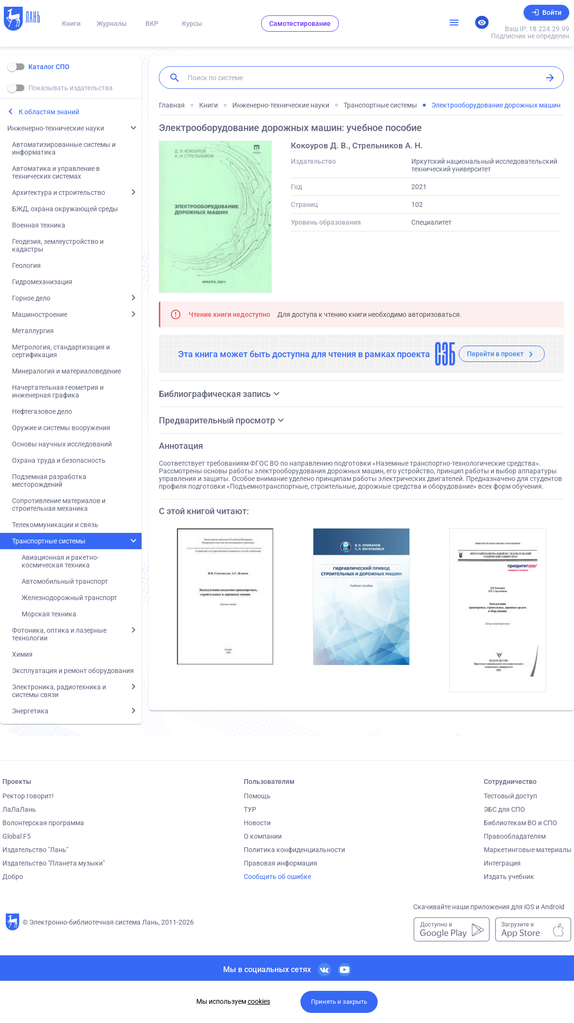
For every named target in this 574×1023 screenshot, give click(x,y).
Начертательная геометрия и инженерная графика (58, 391)
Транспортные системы (48, 541)
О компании (263, 836)
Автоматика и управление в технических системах (56, 172)
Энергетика (30, 711)
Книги (71, 23)
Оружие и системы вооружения (61, 428)
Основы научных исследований (62, 444)
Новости (257, 823)
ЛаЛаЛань (19, 809)
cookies (259, 1001)
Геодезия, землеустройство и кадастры (58, 245)
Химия (22, 654)
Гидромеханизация (42, 282)
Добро (12, 876)
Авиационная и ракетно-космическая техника (60, 561)
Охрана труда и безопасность (59, 460)
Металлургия (33, 331)
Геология (26, 265)
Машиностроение (39, 314)
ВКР (151, 23)
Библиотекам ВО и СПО (520, 823)
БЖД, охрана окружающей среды (65, 209)
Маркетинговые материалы (528, 850)
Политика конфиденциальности (294, 850)
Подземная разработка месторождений (49, 480)
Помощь (257, 796)
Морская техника (49, 614)
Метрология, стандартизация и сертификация (61, 351)
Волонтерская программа (43, 823)
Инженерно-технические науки (55, 128)
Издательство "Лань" (35, 850)
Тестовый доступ (510, 796)
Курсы (192, 23)
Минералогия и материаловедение (66, 371)
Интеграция (502, 863)
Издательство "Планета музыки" (53, 863)
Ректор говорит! (28, 796)
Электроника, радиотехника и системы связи (59, 690)
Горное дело (31, 298)
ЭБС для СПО (504, 809)
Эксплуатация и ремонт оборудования (73, 670)
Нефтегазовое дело (42, 411)
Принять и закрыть (339, 1001)
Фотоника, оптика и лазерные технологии (59, 634)
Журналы (111, 23)
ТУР (250, 809)
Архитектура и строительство (58, 192)
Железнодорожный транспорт (69, 598)
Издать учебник (509, 876)
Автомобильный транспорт (65, 581)
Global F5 (16, 836)
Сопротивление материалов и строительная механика (59, 504)
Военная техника (38, 225)
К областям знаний (49, 112)
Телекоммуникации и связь (55, 525)
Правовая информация (280, 863)
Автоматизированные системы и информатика (64, 148)
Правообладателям (515, 836)
